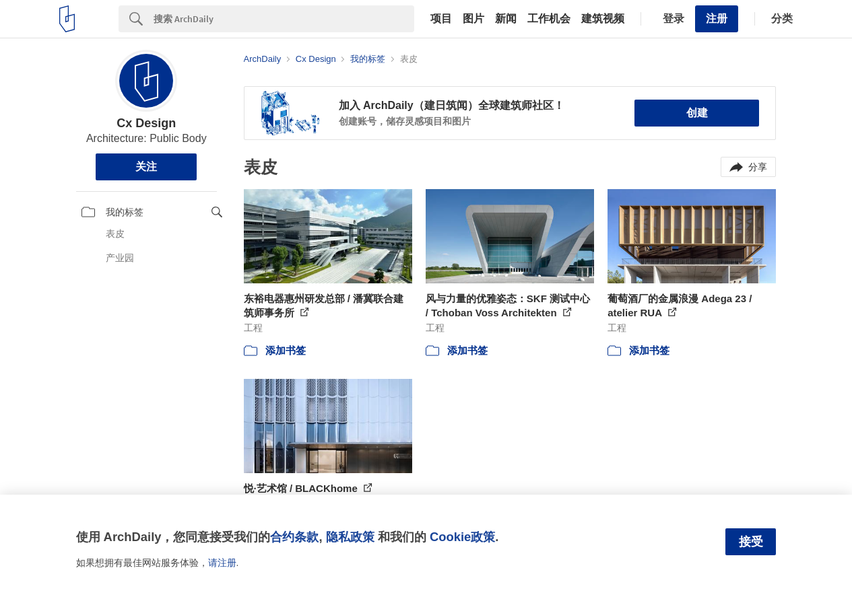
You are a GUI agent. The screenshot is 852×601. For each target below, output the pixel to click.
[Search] (284, 18)
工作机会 (548, 18)
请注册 (222, 562)
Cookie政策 (462, 537)
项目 (441, 18)
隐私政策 (350, 537)
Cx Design (146, 123)
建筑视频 (602, 18)
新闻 (506, 18)
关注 (146, 166)
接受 (751, 542)
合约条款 (294, 537)
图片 (473, 18)
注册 (716, 18)
